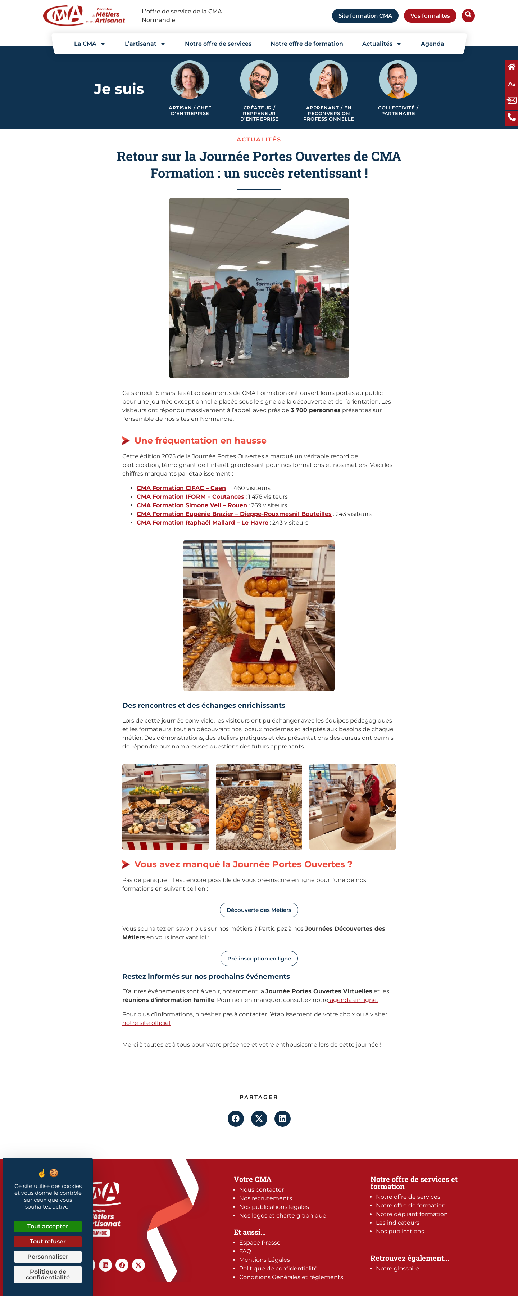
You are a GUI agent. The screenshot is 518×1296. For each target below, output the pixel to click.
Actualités (382, 43)
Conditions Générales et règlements (291, 1277)
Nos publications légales (274, 1206)
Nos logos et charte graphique (282, 1215)
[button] (130, 808)
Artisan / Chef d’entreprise (190, 110)
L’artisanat (145, 43)
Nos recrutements (265, 1198)
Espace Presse (260, 1242)
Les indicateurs (397, 1222)
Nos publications (400, 1231)
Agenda (432, 43)
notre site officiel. (146, 1023)
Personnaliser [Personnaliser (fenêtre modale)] (47, 1256)
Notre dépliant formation (412, 1214)
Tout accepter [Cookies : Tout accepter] (47, 1226)
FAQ (245, 1251)
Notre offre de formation (307, 43)
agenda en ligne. (353, 999)
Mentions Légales (264, 1259)
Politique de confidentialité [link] (48, 1274)
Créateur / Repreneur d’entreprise (259, 113)
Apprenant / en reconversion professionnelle (328, 113)
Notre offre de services (218, 43)
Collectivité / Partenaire (398, 110)
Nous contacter (261, 1189)
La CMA (90, 43)
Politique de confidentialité (278, 1268)
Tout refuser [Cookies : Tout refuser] (48, 1241)
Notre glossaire (397, 1268)
